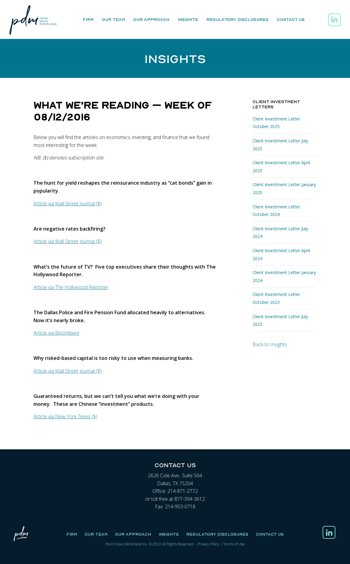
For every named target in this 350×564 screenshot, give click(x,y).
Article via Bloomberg (56, 332)
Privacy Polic (207, 544)
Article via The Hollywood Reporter (70, 287)
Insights (188, 19)
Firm (88, 19)
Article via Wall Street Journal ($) (67, 203)
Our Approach (151, 19)
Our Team (113, 19)
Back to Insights (270, 344)
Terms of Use (234, 544)
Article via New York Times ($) (65, 416)
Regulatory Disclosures (237, 19)
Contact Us (291, 19)
